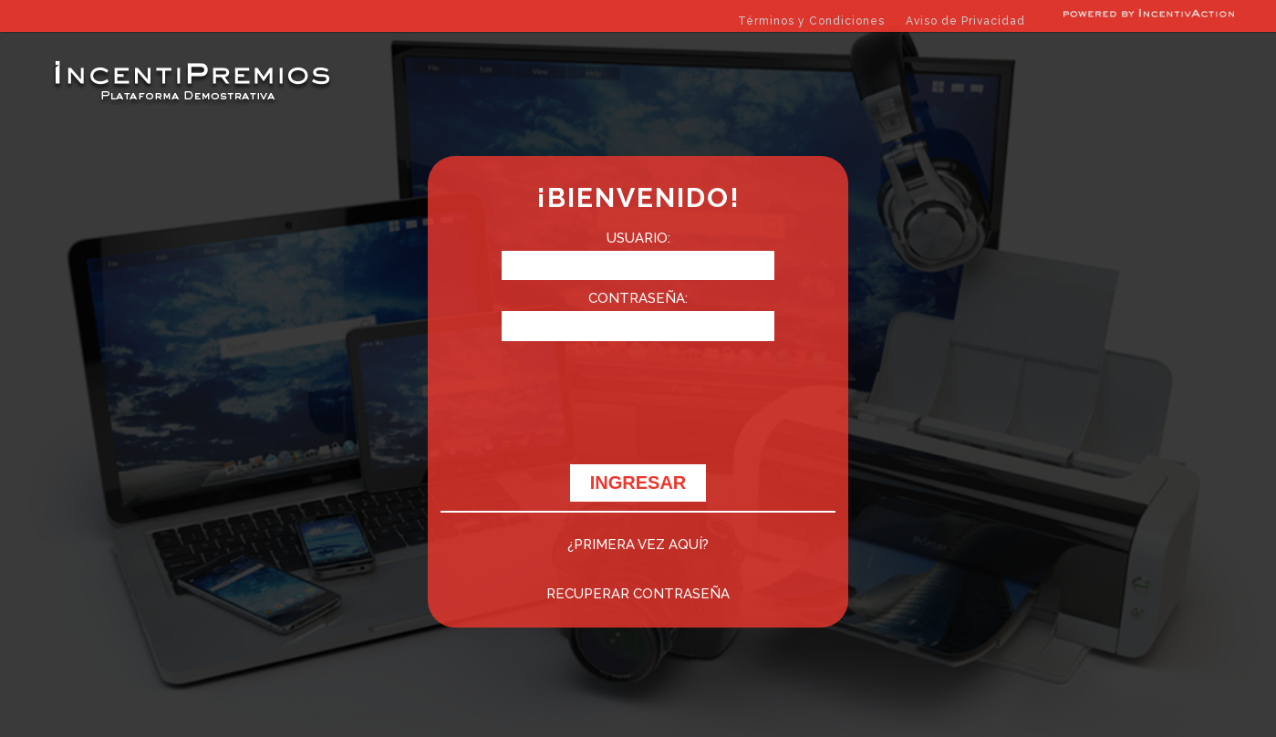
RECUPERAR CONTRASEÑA (638, 594)
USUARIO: (638, 238)
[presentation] (638, 412)
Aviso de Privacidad (965, 21)
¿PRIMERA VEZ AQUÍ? (638, 544)
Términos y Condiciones (811, 21)
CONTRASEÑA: (638, 298)
